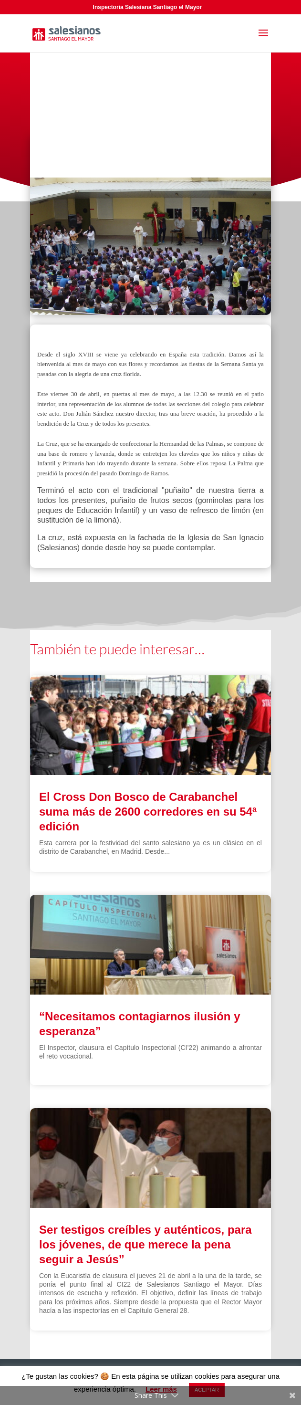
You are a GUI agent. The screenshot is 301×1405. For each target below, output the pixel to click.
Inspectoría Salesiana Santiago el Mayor (147, 7)
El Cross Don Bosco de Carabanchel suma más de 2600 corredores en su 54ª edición (148, 811)
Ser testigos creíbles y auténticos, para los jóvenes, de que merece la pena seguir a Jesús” (145, 1244)
